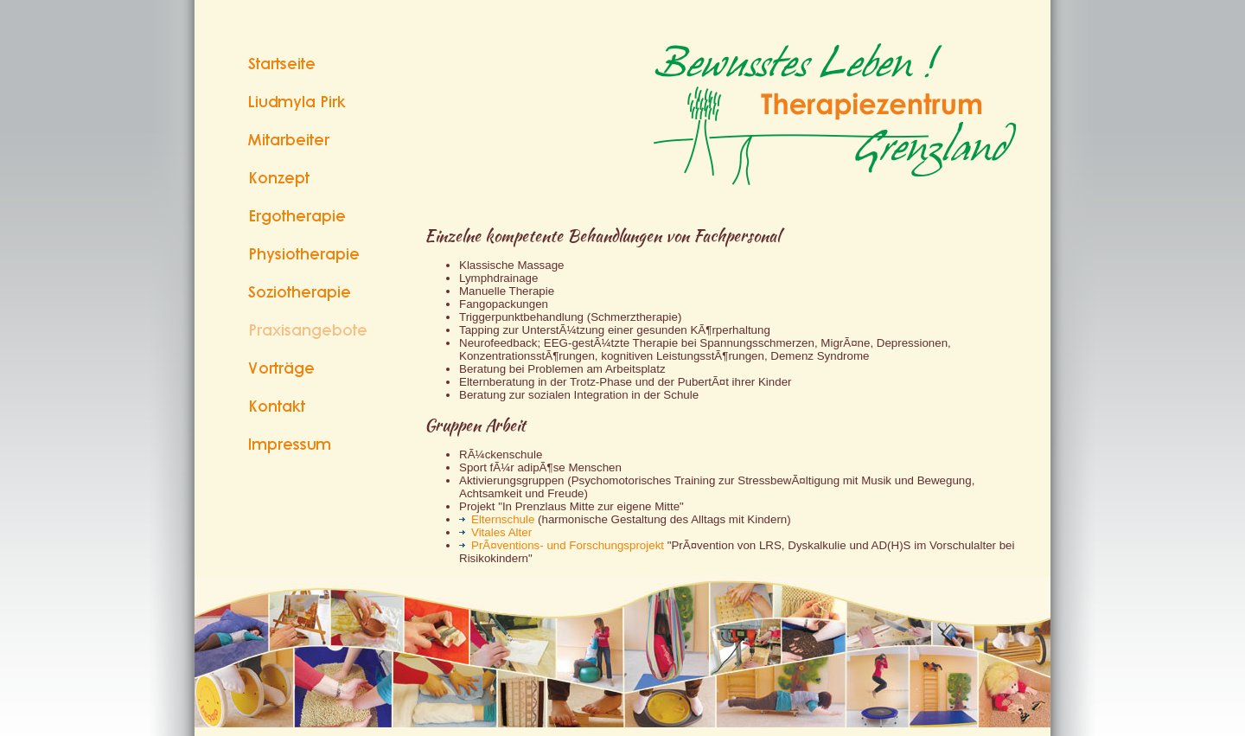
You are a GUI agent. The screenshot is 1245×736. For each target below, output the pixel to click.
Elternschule (496, 519)
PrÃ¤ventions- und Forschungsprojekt (561, 545)
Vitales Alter (495, 532)
